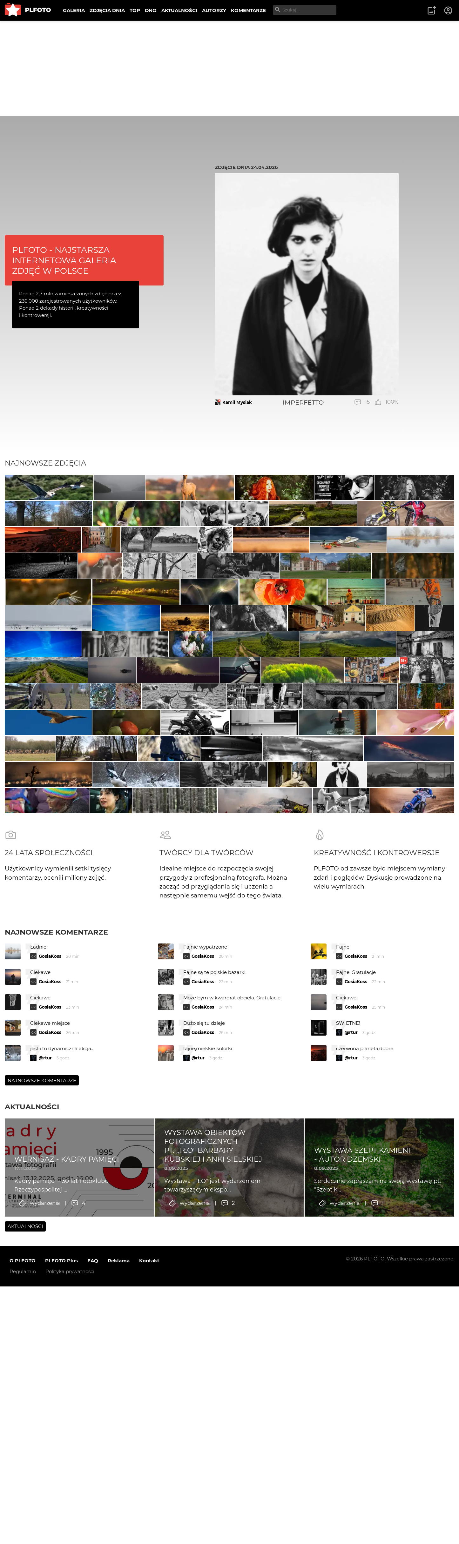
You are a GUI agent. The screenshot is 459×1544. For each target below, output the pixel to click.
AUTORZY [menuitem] (214, 10)
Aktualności (32, 1443)
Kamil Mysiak (237, 402)
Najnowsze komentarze (56, 1268)
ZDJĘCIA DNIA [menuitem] (107, 10)
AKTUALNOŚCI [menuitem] (179, 10)
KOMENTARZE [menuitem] (248, 10)
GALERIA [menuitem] (74, 10)
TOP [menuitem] (135, 10)
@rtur (351, 1369)
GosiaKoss (50, 1292)
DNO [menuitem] (151, 10)
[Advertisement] (229, 68)
